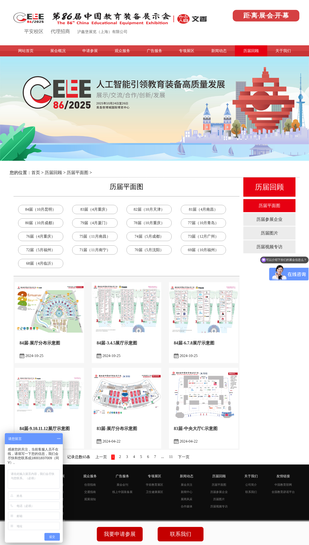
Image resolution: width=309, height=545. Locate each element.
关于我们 (283, 51)
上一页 (101, 457)
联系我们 (251, 492)
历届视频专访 (269, 246)
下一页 (184, 457)
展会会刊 (122, 484)
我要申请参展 (120, 534)
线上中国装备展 (122, 492)
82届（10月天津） (149, 209)
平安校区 (33, 31)
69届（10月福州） (203, 250)
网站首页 (26, 51)
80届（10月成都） (40, 223)
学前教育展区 (154, 484)
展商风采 (186, 499)
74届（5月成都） (149, 236)
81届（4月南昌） (203, 209)
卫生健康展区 (154, 492)
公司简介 (251, 484)
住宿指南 (90, 484)
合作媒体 (186, 506)
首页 (35, 172)
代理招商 (60, 31)
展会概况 (58, 51)
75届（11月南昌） (94, 236)
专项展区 (186, 51)
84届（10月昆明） (40, 209)
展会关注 (186, 484)
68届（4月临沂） (40, 263)
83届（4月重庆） (94, 209)
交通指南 (90, 492)
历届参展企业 (269, 219)
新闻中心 (186, 492)
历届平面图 (77, 172)
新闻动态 (219, 51)
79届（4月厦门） (94, 223)
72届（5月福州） (40, 250)
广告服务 (154, 51)
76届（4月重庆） (40, 236)
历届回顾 (251, 51)
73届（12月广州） (203, 236)
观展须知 (90, 499)
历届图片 (269, 233)
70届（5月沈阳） (149, 250)
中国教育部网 (283, 484)
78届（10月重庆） (149, 223)
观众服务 (122, 51)
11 (171, 457)
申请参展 (90, 51)
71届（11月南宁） (94, 250)
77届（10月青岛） (203, 223)
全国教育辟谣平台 (283, 492)
